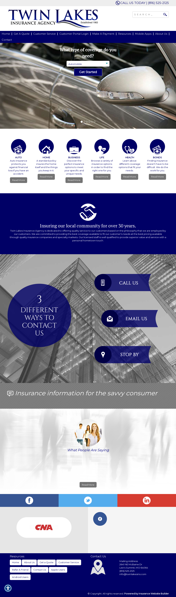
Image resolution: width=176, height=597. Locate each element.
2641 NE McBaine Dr (131, 564)
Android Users (20, 577)
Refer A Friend (20, 569)
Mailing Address (128, 561)
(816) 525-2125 (127, 571)
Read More (18, 180)
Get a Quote (46, 562)
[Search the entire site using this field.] (148, 14)
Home (15, 562)
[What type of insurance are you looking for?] (88, 64)
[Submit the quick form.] (88, 72)
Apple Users (58, 569)
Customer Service (68, 562)
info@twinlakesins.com (132, 574)
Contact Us (39, 569)
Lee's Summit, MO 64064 (133, 567)
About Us (29, 562)
